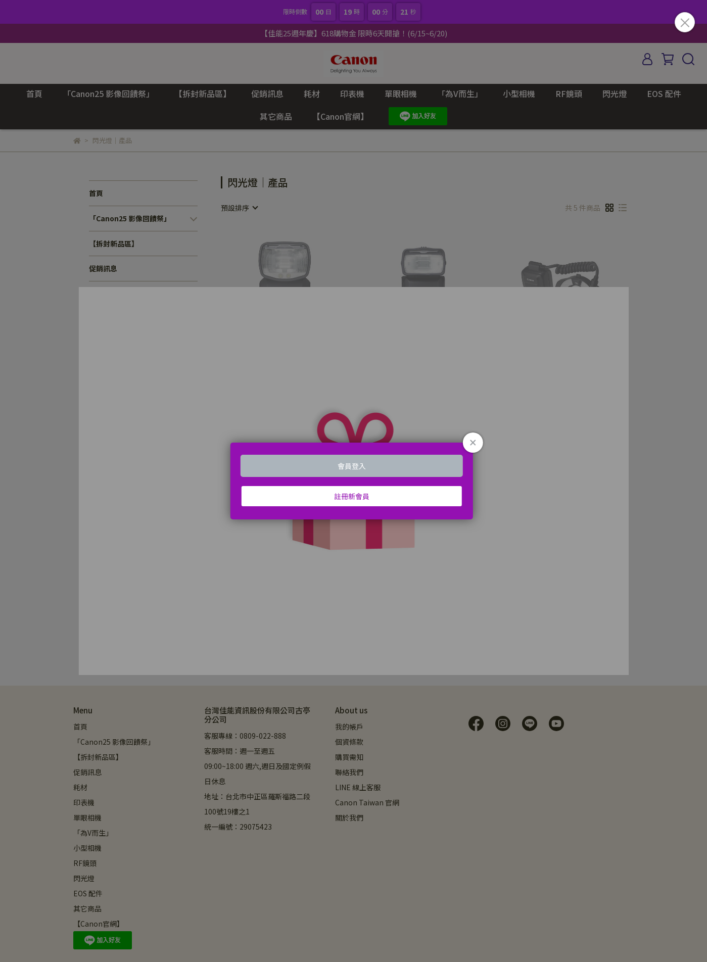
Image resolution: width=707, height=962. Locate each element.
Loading (353, 481)
